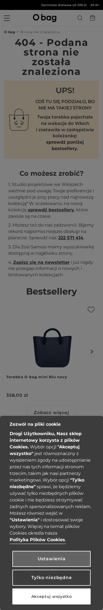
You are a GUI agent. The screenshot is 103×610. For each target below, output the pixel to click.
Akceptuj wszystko (51, 596)
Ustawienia (52, 558)
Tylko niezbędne (51, 577)
